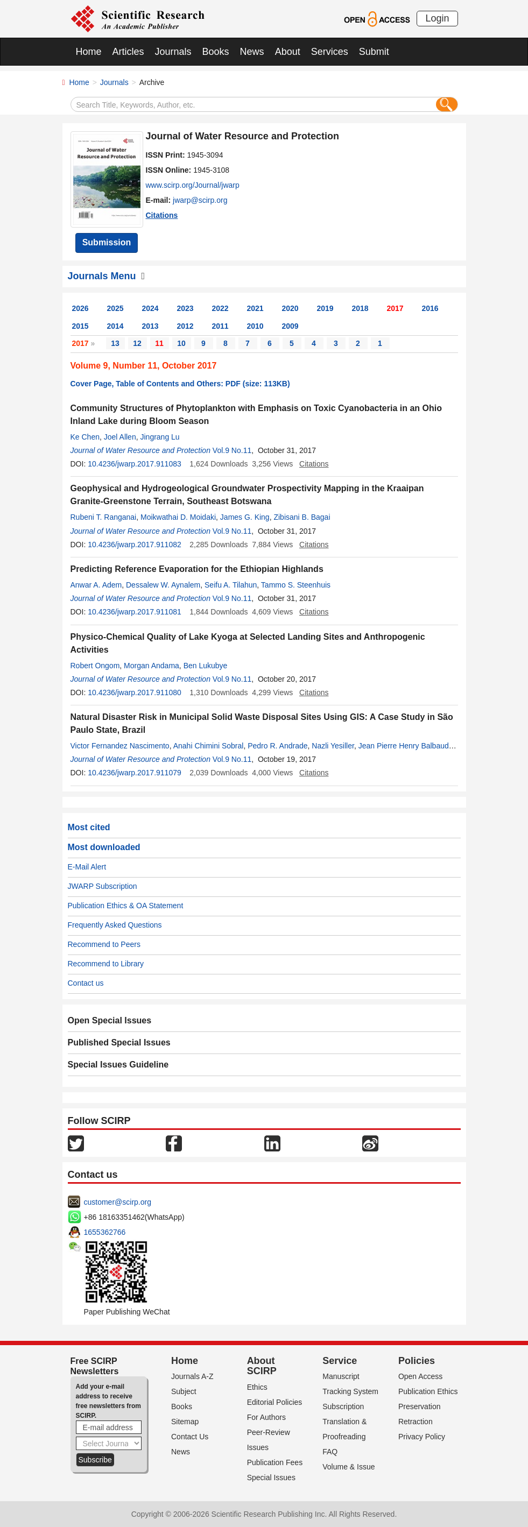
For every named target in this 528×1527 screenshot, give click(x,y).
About (287, 51)
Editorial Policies (274, 1402)
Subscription (343, 1406)
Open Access (420, 1376)
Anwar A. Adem (96, 585)
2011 (220, 326)
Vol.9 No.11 (232, 450)
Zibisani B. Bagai (301, 517)
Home (89, 51)
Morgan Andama (151, 665)
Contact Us (189, 1436)
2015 (80, 326)
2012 (185, 326)
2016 (430, 308)
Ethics (257, 1387)
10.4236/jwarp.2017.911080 (134, 692)
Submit (374, 51)
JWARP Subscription (102, 886)
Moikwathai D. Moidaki (178, 517)
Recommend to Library (106, 963)
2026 (80, 308)
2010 (255, 326)
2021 (255, 308)
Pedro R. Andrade (277, 745)
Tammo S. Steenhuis (295, 585)
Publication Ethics (428, 1391)
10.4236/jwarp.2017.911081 (134, 611)
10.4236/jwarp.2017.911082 (134, 544)
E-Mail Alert (87, 867)
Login (437, 18)
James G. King (245, 517)
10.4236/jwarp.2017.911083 (134, 463)
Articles (128, 51)
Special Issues (271, 1477)
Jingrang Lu (159, 437)
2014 (115, 326)
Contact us (86, 983)
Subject (183, 1391)
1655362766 (105, 1232)
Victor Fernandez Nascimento (120, 745)
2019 (325, 308)
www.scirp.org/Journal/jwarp (193, 185)
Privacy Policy (421, 1436)
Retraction (415, 1421)
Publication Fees (275, 1462)
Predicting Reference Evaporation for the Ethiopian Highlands (197, 569)
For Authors (266, 1417)
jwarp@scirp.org (200, 200)
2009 (290, 326)
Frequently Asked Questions (115, 925)
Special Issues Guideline (118, 1064)
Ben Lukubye (206, 665)
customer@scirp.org (117, 1202)
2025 (115, 308)
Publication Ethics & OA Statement (126, 905)
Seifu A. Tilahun (231, 585)
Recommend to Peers (104, 944)
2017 (395, 308)
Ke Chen (85, 437)
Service (339, 1360)
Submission (106, 242)
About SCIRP (262, 1366)
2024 (150, 308)
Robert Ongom (95, 665)
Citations (162, 215)
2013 (150, 326)
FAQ (329, 1451)
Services (329, 51)
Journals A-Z (192, 1376)
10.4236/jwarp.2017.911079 (134, 772)
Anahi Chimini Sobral (208, 745)
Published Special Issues (119, 1042)
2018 (360, 308)
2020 (290, 308)
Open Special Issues (110, 1020)
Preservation (419, 1406)
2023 (185, 308)
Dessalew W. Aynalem (163, 585)
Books (215, 51)
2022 (220, 308)
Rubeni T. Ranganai (104, 517)
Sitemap (185, 1421)
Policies (416, 1360)
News (252, 51)
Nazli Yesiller (333, 745)
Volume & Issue (348, 1466)
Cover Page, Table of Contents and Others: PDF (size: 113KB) (180, 383)
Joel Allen (120, 437)
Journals (173, 51)
